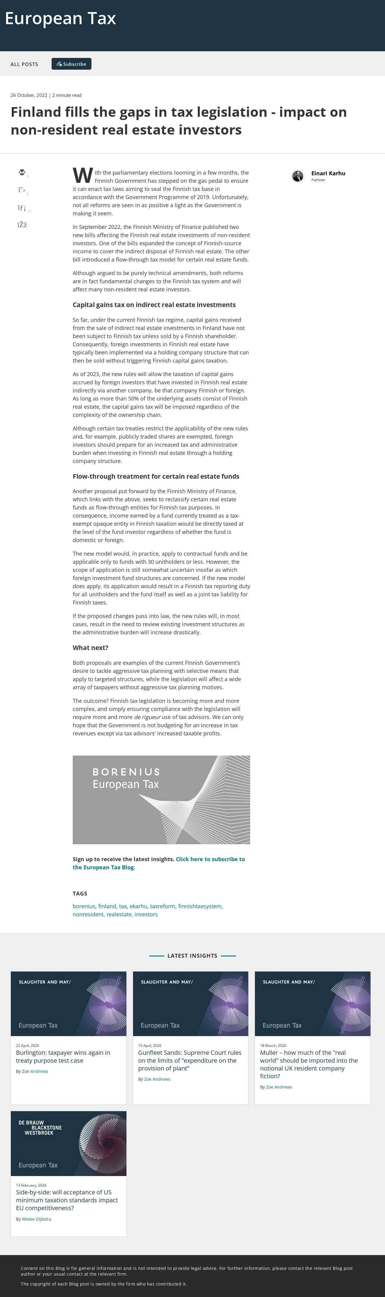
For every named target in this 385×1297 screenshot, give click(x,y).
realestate (119, 914)
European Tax (60, 17)
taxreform (162, 906)
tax (123, 906)
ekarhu (138, 906)
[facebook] (22, 225)
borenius (84, 906)
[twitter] (22, 190)
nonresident (88, 914)
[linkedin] (22, 208)
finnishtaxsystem (199, 906)
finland (107, 906)
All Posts (24, 64)
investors (146, 914)
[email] (22, 173)
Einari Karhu (328, 173)
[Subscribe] (71, 64)
